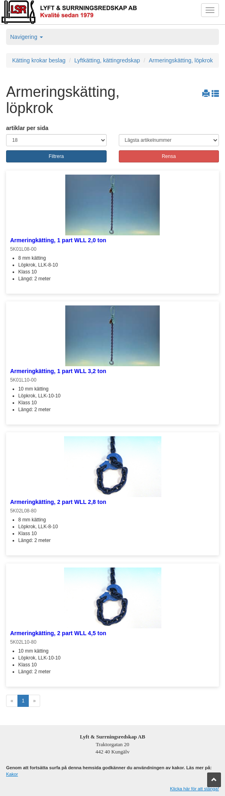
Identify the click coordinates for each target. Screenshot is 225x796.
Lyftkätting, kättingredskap (107, 60)
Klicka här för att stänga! (194, 788)
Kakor (12, 774)
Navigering (26, 37)
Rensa (169, 156)
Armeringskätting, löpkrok (181, 60)
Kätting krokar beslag (39, 60)
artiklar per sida (27, 128)
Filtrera (56, 156)
